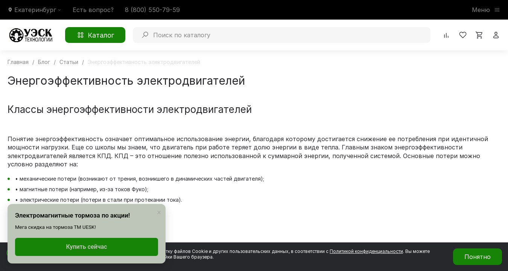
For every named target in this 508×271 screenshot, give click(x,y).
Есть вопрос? (93, 10)
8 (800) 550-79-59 (152, 10)
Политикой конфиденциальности (366, 251)
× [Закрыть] (159, 212)
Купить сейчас (86, 246)
